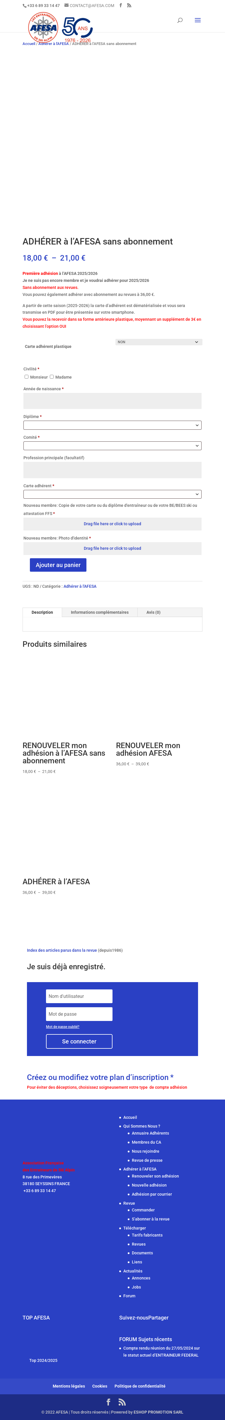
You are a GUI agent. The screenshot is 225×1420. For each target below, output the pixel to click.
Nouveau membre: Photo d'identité (57, 538)
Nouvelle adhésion (149, 1185)
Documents (142, 1253)
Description (42, 612)
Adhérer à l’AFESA (139, 1169)
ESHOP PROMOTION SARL (158, 1412)
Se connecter (79, 1041)
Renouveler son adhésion (155, 1176)
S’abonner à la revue (151, 1219)
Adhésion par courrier (152, 1194)
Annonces (141, 1278)
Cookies (99, 1386)
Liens (137, 1262)
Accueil (130, 1117)
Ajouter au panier (58, 564)
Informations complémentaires (100, 612)
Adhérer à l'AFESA (80, 586)
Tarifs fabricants (147, 1235)
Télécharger (134, 1228)
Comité (31, 437)
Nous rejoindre (145, 1151)
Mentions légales (69, 1386)
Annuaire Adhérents (150, 1133)
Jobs (136, 1287)
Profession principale (53, 457)
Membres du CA (146, 1142)
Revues (139, 1244)
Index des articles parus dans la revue (62, 950)
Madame (61, 377)
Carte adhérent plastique (48, 346)
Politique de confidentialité (140, 1386)
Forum (129, 1296)
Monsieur (37, 377)
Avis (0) (153, 612)
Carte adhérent (38, 485)
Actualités (132, 1271)
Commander (143, 1210)
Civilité (31, 369)
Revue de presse (147, 1160)
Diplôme (32, 416)
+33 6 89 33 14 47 (39, 1190)
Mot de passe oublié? (62, 1027)
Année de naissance (43, 388)
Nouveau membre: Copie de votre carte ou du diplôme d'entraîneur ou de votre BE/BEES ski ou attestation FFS (110, 509)
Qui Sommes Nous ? (141, 1126)
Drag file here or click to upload (112, 523)
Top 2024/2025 (43, 1360)
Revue (129, 1203)
